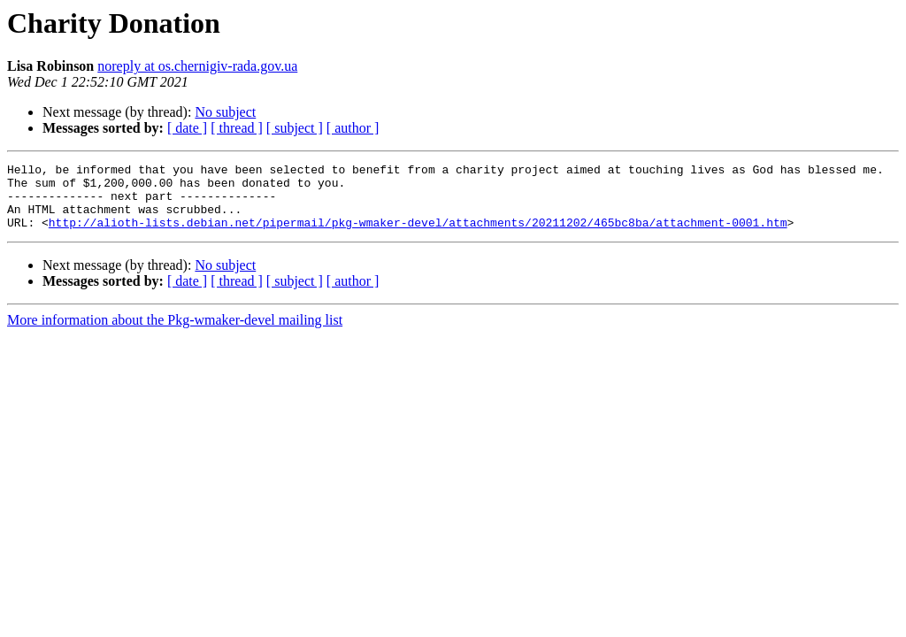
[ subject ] (294, 127)
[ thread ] (237, 127)
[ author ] (353, 127)
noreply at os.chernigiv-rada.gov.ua (197, 65)
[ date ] (187, 127)
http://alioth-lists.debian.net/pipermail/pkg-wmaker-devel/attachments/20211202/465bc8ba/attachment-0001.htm (418, 235)
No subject (225, 111)
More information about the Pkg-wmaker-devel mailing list (174, 333)
